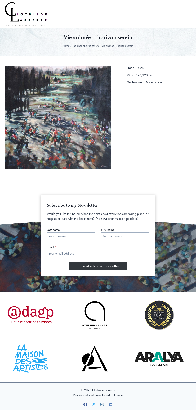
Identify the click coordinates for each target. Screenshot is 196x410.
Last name (53, 230)
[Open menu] (187, 14)
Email (51, 247)
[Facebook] (85, 404)
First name (107, 230)
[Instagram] (102, 404)
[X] (93, 404)
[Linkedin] (110, 404)
